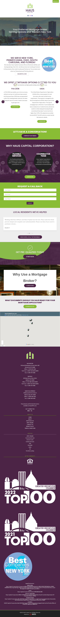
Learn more (16, 106)
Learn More (30, 176)
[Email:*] (30, 194)
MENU (55, 1)
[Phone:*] (30, 198)
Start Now (30, 256)
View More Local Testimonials (30, 237)
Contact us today (30, 136)
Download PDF (30, 306)
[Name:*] (30, 190)
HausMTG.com (32, 405)
